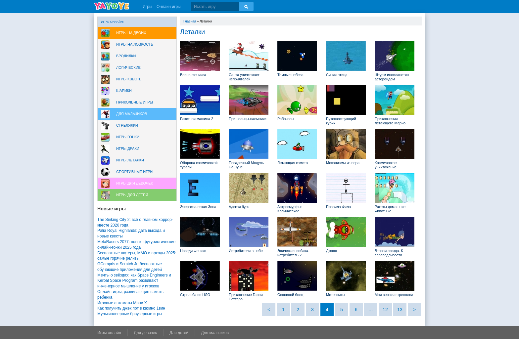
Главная (189, 21)
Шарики (124, 91)
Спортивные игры (134, 172)
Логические (128, 67)
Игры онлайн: (112, 21)
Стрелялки (127, 125)
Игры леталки (130, 160)
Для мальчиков (131, 114)
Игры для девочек (134, 183)
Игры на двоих (131, 33)
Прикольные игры (134, 102)
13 (399, 309)
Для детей (178, 332)
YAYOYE (111, 6)
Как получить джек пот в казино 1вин (131, 308)
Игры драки (127, 148)
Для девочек (145, 332)
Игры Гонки (127, 137)
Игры (147, 6)
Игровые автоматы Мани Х (122, 303)
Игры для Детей (132, 195)
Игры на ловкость (134, 44)
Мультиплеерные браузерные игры (129, 314)
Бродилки (126, 56)
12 (385, 309)
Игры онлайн (109, 332)
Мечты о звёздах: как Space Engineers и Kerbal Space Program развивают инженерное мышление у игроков (134, 281)
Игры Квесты (129, 79)
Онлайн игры (169, 6)
